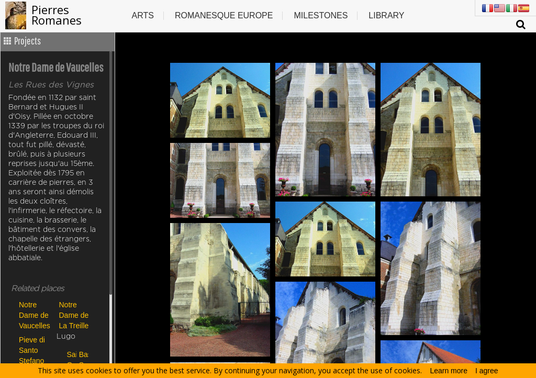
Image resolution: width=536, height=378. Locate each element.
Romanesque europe (224, 15)
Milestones (321, 15)
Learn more (448, 370)
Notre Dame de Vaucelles (34, 315)
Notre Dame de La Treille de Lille (74, 315)
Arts (142, 15)
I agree (486, 370)
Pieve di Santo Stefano (32, 350)
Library (386, 15)
